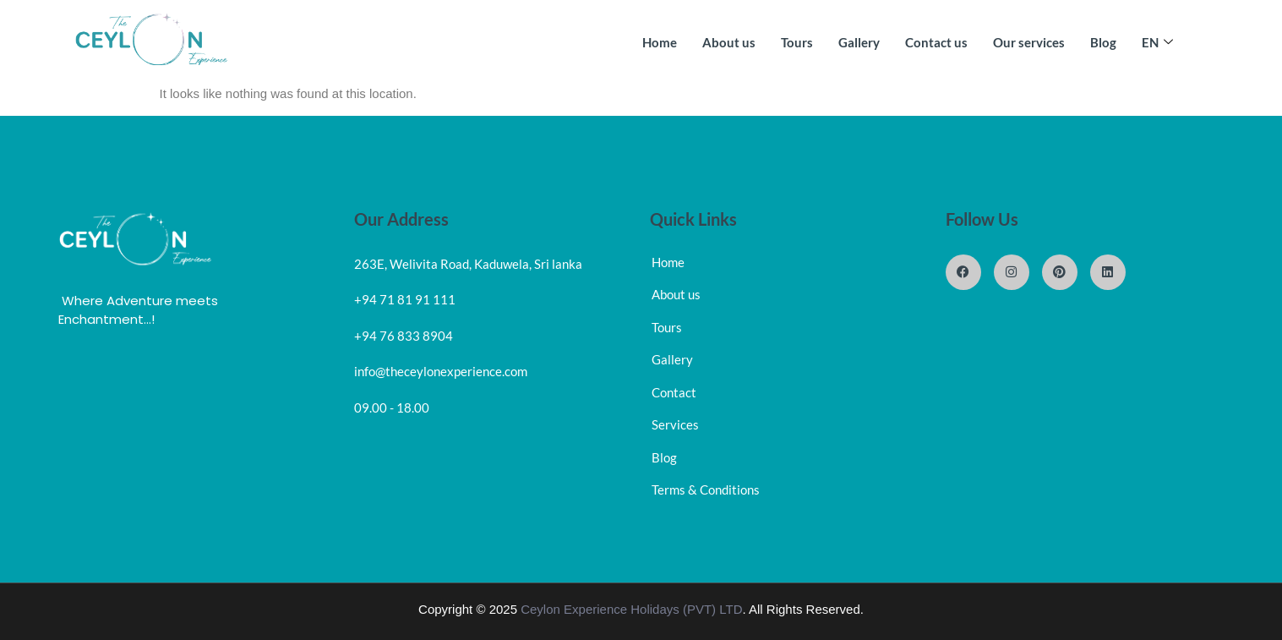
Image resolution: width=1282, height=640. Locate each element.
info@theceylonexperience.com (440, 371)
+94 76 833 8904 (403, 335)
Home (659, 42)
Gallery (859, 42)
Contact (674, 392)
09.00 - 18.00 (391, 407)
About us (729, 42)
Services (675, 424)
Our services (1029, 42)
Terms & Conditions (706, 489)
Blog (1103, 42)
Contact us (936, 42)
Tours (797, 42)
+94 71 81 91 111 (405, 299)
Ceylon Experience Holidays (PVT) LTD (631, 609)
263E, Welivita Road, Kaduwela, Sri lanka (468, 263)
